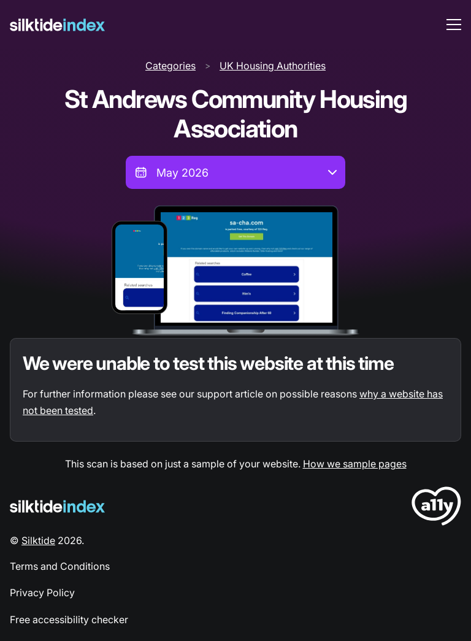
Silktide (38, 540)
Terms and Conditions (60, 566)
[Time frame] (235, 172)
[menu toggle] (453, 24)
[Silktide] (57, 24)
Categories (170, 65)
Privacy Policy (42, 592)
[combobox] (235, 172)
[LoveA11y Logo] (436, 508)
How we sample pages (355, 464)
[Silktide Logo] (57, 506)
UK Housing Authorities (273, 65)
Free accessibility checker (69, 619)
